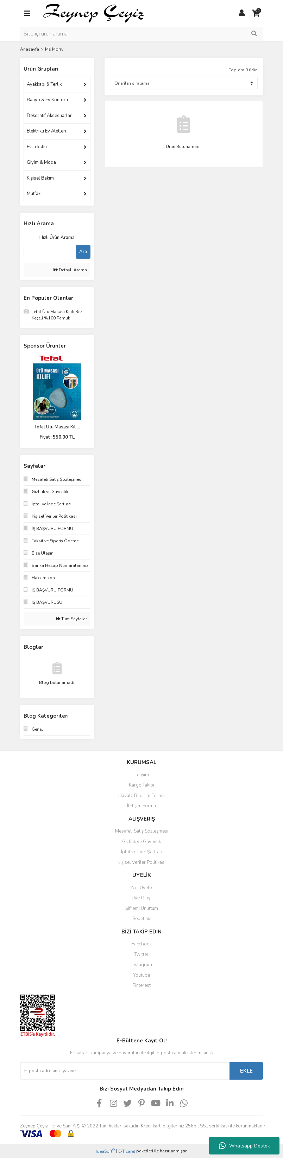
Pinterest (141, 985)
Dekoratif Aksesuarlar (49, 115)
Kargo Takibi (141, 785)
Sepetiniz (141, 919)
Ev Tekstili (37, 147)
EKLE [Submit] (246, 1070)
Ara (83, 251)
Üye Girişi (141, 898)
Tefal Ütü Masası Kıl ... (57, 427)
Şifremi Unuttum (141, 908)
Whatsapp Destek (244, 1146)
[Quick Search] (47, 251)
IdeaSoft (105, 1151)
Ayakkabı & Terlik (44, 84)
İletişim (141, 775)
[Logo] (134, 13)
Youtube (141, 975)
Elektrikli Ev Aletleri (46, 131)
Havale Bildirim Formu (141, 796)
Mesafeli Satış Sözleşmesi (141, 831)
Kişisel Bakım (40, 178)
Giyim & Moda (41, 162)
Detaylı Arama (70, 270)
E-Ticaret (126, 1151)
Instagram (141, 965)
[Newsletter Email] (124, 1071)
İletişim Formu (141, 806)
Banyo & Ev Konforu (47, 100)
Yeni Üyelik (141, 888)
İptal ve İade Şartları (141, 852)
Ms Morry (54, 49)
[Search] (141, 34)
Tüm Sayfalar (71, 619)
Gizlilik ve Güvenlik (141, 842)
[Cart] (256, 13)
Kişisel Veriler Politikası (141, 862)
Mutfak (33, 193)
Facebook (142, 944)
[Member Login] (242, 13)
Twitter (141, 954)
